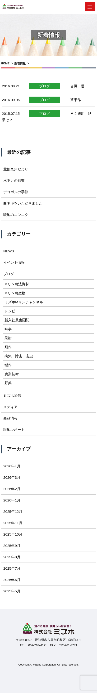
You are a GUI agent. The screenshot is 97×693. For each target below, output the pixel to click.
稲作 (8, 365)
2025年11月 (12, 523)
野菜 (8, 383)
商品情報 (10, 418)
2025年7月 (11, 568)
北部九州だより (15, 169)
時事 (8, 329)
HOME (5, 63)
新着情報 (20, 63)
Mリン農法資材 (17, 284)
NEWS (8, 251)
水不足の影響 (14, 181)
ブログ (44, 86)
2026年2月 (11, 489)
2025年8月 (11, 557)
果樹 (8, 338)
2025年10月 (12, 534)
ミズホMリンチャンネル (24, 302)
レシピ (10, 311)
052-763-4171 (37, 645)
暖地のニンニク (15, 215)
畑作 (8, 347)
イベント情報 (14, 262)
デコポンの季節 (15, 192)
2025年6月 (11, 580)
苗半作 (75, 100)
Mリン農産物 (15, 293)
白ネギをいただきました (22, 203)
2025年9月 (11, 546)
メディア (10, 407)
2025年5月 (11, 591)
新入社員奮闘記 (17, 320)
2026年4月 (11, 466)
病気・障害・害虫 (19, 356)
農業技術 (12, 374)
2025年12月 (12, 512)
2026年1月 (11, 500)
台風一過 (77, 86)
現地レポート (14, 430)
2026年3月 (11, 477)
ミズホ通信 (12, 395)
